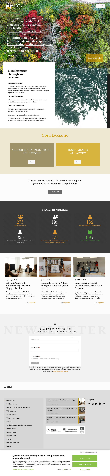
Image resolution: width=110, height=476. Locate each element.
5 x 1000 (100, 6)
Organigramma (10, 400)
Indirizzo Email (35, 347)
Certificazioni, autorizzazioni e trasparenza (19, 425)
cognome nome (35, 339)
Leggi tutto (32, 303)
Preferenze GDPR (85, 470)
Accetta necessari (85, 464)
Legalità (8, 421)
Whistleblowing (11, 411)
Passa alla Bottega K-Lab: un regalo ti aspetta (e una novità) (54, 285)
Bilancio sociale (11, 428)
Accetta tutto (85, 458)
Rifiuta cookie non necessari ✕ (88, 452)
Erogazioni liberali (11, 435)
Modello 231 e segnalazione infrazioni (18, 407)
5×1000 (8, 439)
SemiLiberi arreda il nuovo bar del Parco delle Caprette (88, 285)
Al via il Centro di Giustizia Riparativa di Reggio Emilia (18, 285)
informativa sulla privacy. (60, 371)
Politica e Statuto (11, 404)
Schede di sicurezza (12, 443)
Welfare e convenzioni (13, 418)
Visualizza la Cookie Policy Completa (23, 469)
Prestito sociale (11, 432)
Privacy (8, 446)
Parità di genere (11, 414)
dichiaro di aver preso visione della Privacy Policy (46, 358)
